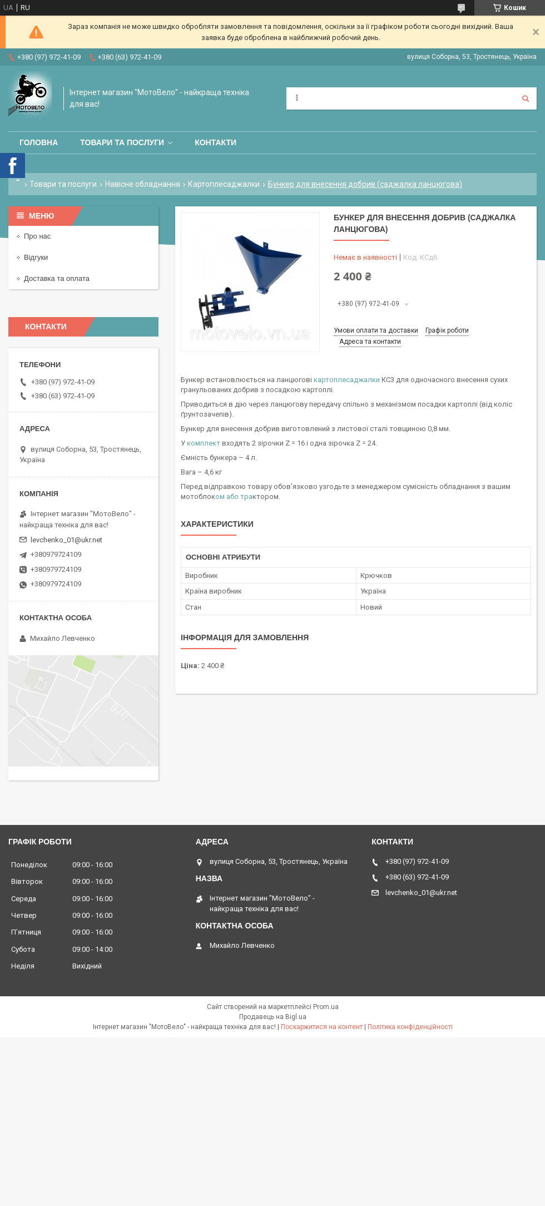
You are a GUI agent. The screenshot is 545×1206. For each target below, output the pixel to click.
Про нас (37, 236)
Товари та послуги (122, 142)
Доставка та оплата (57, 278)
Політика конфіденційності (410, 1027)
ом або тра (233, 496)
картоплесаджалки (347, 379)
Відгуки (36, 257)
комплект (203, 443)
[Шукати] (525, 98)
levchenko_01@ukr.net (66, 540)
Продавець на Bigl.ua (272, 1017)
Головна (38, 142)
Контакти (215, 142)
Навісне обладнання (142, 184)
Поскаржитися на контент (322, 1027)
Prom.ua (326, 1007)
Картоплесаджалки (224, 184)
